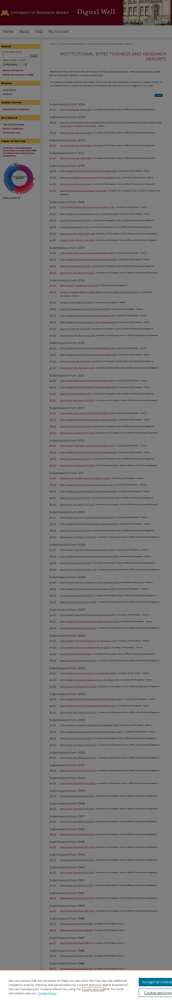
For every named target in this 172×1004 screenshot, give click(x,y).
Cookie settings (93, 989)
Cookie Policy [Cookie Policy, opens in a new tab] (47, 993)
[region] (86, 987)
